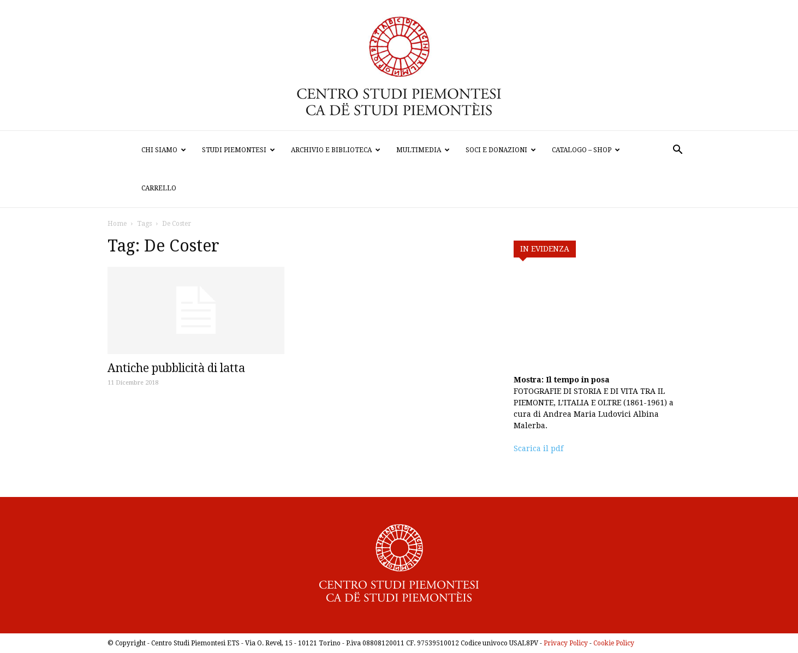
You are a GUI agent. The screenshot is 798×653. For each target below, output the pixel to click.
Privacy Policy (566, 643)
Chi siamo (163, 150)
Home (117, 223)
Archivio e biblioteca (335, 150)
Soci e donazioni (501, 150)
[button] (677, 151)
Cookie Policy (613, 643)
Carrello (158, 188)
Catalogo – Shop (586, 150)
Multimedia (423, 150)
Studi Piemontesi (238, 150)
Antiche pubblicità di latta (176, 368)
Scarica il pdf (538, 448)
